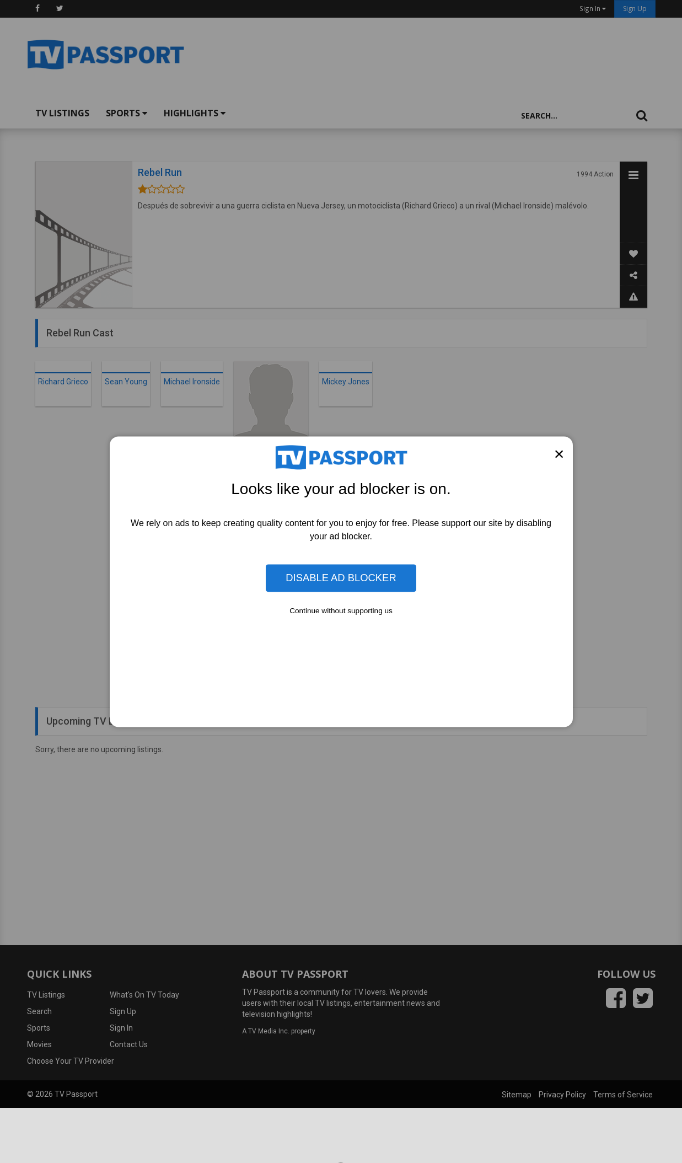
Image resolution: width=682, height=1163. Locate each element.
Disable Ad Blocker (341, 577)
